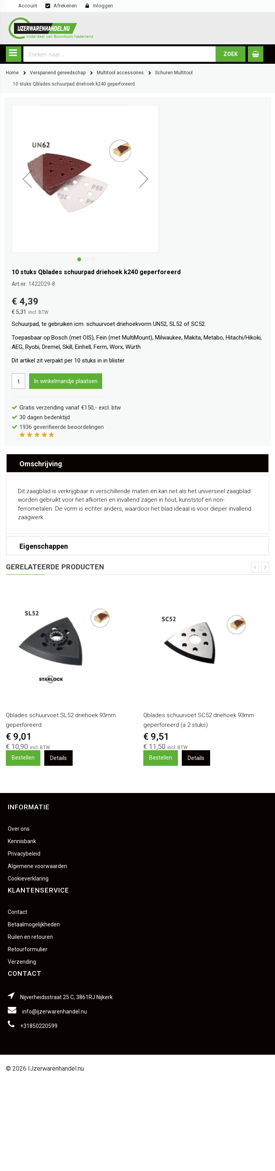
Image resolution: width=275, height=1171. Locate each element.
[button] (78, 258)
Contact (17, 912)
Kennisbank (22, 841)
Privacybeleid (24, 854)
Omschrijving (40, 464)
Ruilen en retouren (30, 937)
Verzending (22, 962)
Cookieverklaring (28, 878)
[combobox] (119, 54)
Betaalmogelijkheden (34, 924)
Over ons (19, 829)
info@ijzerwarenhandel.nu (54, 1011)
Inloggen (103, 6)
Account (27, 6)
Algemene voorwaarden (37, 866)
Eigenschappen (43, 546)
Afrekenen (65, 6)
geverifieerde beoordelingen (61, 427)
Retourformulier (27, 949)
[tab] (137, 463)
